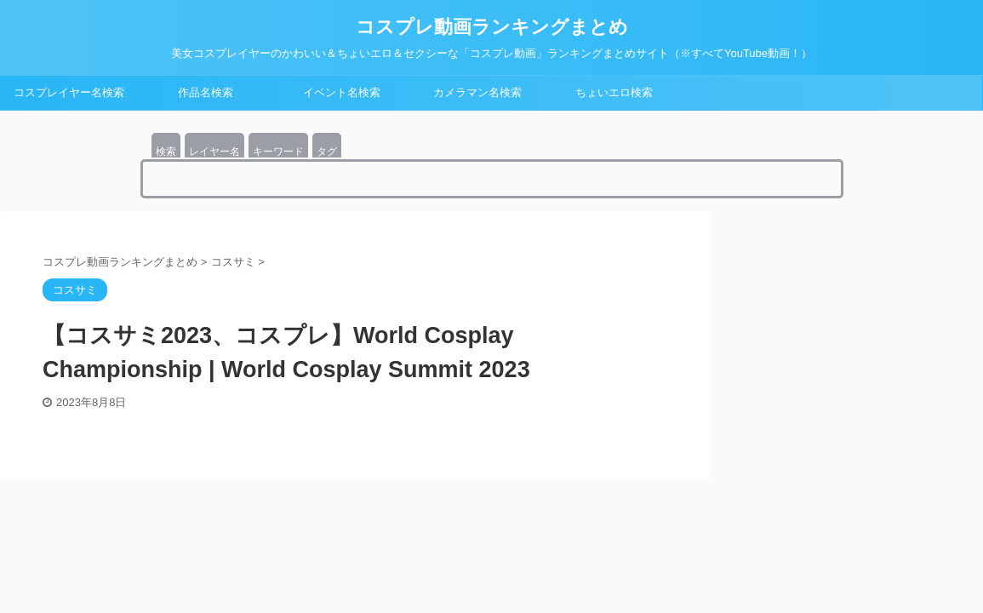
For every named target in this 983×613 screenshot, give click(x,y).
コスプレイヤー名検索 (69, 92)
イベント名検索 (341, 92)
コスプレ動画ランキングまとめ (492, 26)
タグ (327, 152)
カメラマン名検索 (477, 92)
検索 (166, 152)
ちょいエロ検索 (614, 92)
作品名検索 (205, 92)
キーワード (278, 152)
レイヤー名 (214, 152)
